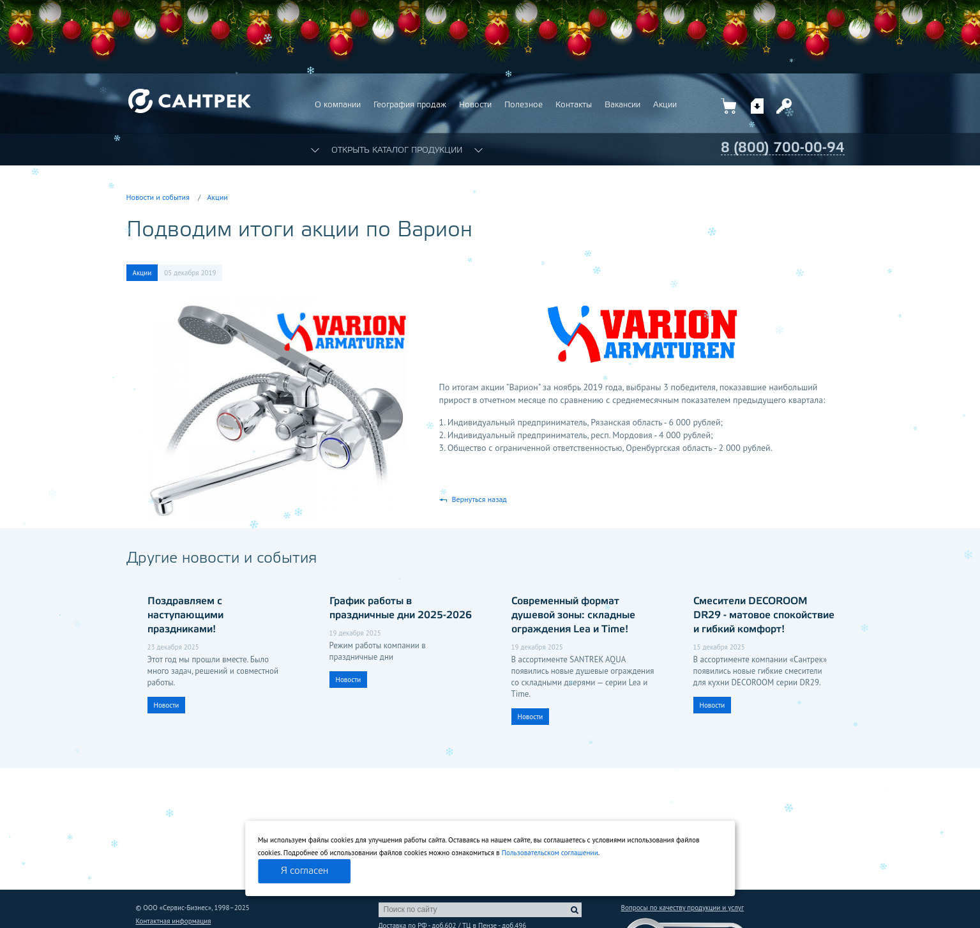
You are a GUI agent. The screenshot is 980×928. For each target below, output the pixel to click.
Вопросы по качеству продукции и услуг (682, 907)
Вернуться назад (479, 499)
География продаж (409, 105)
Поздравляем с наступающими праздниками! (185, 615)
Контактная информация (173, 921)
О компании (338, 105)
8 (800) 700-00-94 (783, 148)
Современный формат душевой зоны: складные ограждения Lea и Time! (573, 615)
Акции (665, 105)
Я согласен (304, 871)
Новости (475, 105)
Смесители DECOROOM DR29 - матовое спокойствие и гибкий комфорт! (763, 615)
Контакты (573, 105)
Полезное (523, 105)
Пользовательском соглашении (550, 852)
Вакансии (622, 105)
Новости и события (158, 197)
